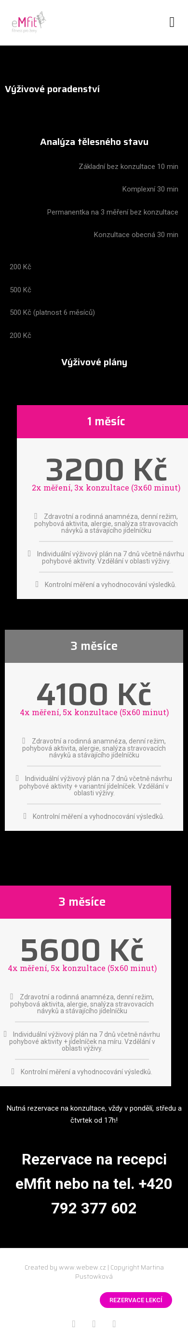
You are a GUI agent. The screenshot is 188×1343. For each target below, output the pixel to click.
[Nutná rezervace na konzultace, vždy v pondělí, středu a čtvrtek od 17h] (94, 1115)
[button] (172, 22)
